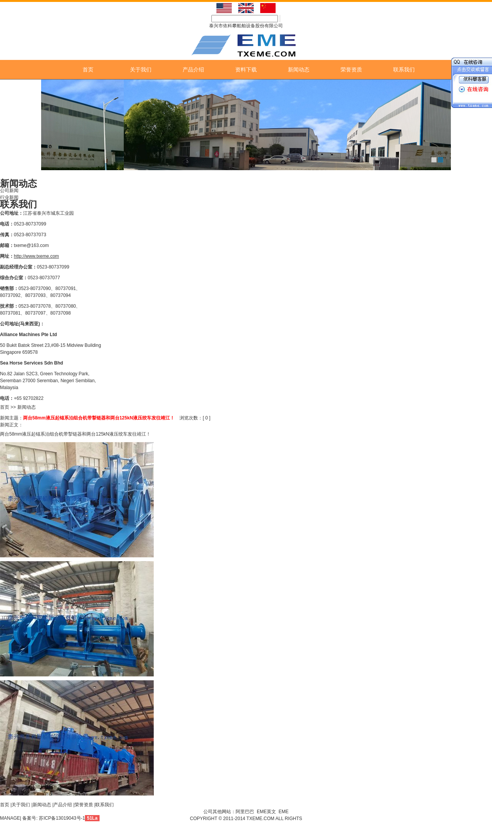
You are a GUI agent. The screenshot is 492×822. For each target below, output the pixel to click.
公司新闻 (9, 190)
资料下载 (246, 69)
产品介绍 (193, 69)
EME (284, 811)
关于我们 (140, 69)
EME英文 (266, 811)
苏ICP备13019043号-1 (62, 818)
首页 (88, 69)
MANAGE (10, 818)
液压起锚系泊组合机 (42, 434)
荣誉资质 (351, 69)
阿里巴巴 (245, 811)
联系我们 (404, 69)
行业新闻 (9, 197)
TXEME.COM (260, 818)
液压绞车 (118, 434)
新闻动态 (298, 69)
